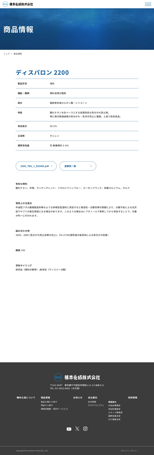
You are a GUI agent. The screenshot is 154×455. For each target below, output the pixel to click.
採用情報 (132, 397)
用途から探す (47, 405)
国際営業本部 (114, 415)
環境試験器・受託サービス (54, 408)
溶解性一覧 (70, 166)
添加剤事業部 (114, 409)
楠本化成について (26, 397)
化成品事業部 (114, 405)
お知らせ (77, 397)
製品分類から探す (49, 401)
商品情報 (45, 397)
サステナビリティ (96, 405)
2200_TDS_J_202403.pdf (35, 166)
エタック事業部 (115, 412)
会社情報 (92, 401)
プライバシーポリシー (129, 450)
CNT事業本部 (114, 419)
